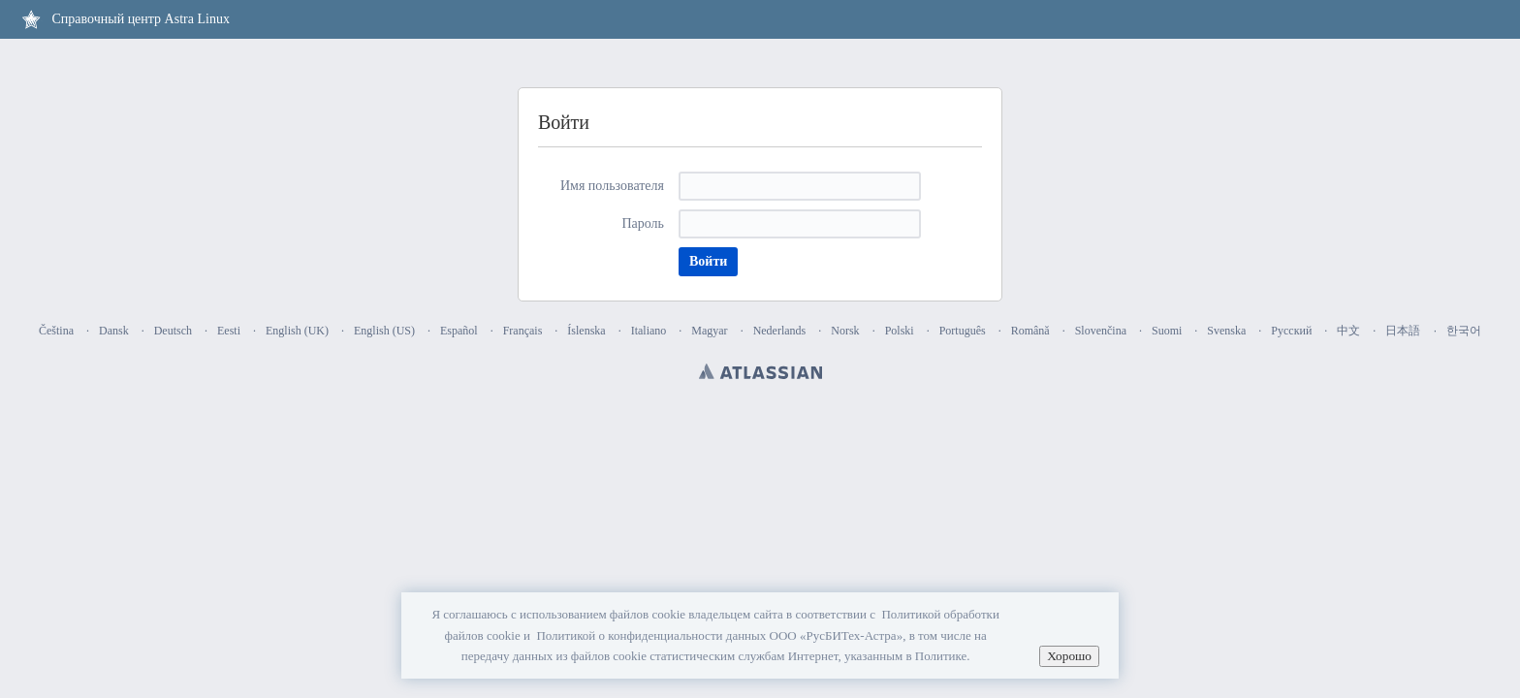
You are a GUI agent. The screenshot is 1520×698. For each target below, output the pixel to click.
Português (962, 330)
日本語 (1402, 330)
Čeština (56, 330)
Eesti (228, 330)
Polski (899, 330)
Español (459, 330)
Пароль (642, 223)
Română (1030, 330)
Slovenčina (1100, 330)
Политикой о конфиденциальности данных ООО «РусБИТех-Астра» (719, 635)
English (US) (384, 330)
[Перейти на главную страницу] (124, 19)
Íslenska (586, 330)
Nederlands (780, 330)
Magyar (709, 330)
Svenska (1226, 330)
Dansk (114, 330)
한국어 (1463, 330)
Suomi (1167, 330)
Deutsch (173, 330)
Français (523, 330)
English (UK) (297, 330)
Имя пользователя (612, 185)
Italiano (649, 330)
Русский (1291, 330)
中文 (1348, 330)
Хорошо (1069, 656)
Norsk (845, 330)
